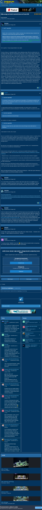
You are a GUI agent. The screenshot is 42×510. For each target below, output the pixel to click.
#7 (39, 239)
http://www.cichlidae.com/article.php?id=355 (10, 217)
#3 (39, 178)
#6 (39, 228)
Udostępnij (10, 279)
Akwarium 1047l (4, 491)
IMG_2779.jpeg (4, 469)
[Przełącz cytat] (3, 28)
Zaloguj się (21, 271)
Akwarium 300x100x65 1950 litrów (11, 359)
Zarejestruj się (21, 262)
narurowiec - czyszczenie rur (31, 345)
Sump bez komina (29, 339)
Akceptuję (38, 507)
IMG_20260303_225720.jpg (7, 481)
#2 (39, 93)
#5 (39, 208)
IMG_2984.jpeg (4, 502)
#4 (39, 191)
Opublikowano (9, 24)
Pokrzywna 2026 (6, 305)
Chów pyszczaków (11, 18)
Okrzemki (6, 321)
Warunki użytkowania (18, 508)
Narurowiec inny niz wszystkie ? (11, 439)
